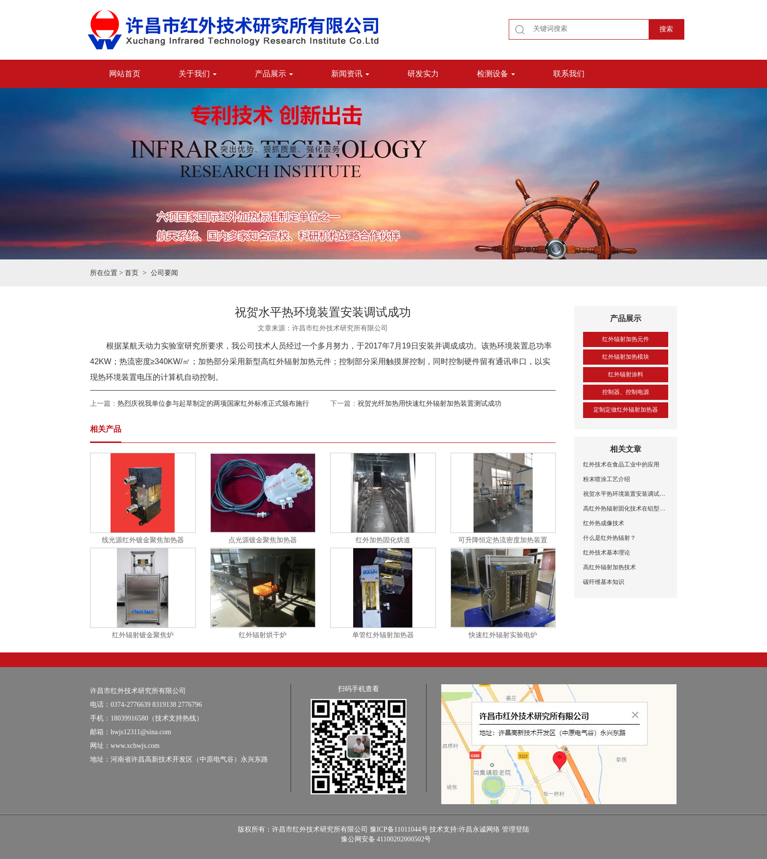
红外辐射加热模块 (625, 356)
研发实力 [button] (423, 74)
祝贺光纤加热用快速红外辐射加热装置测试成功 (429, 403)
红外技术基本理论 (606, 552)
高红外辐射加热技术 (609, 567)
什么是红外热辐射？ (609, 537)
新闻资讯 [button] (350, 74)
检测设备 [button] (496, 74)
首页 (131, 273)
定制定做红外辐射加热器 (625, 409)
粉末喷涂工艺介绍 (606, 479)
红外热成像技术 (603, 523)
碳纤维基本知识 (603, 582)
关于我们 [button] (198, 74)
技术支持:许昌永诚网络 (464, 829)
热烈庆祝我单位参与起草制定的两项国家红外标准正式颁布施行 (213, 403)
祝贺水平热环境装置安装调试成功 (625, 493)
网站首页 (124, 74)
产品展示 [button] (274, 74)
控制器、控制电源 (625, 392)
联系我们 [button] (569, 74)
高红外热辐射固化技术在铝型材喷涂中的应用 (625, 508)
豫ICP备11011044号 (399, 829)
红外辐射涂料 (625, 374)
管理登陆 (515, 829)
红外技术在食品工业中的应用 (621, 464)
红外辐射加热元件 (625, 339)
